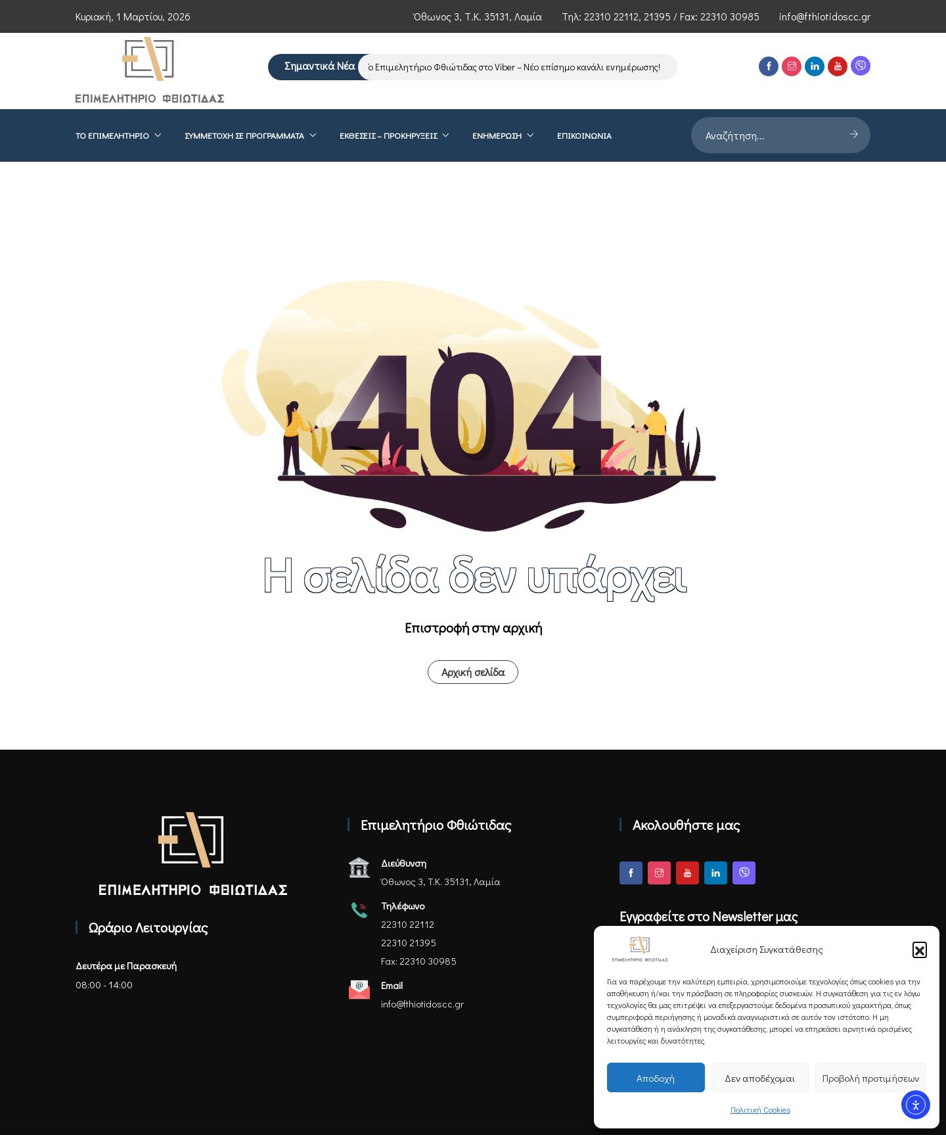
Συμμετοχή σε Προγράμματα (244, 135)
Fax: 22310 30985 (419, 960)
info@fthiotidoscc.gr (824, 16)
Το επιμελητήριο (112, 135)
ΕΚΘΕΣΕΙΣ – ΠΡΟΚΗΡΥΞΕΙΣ (388, 135)
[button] (919, 948)
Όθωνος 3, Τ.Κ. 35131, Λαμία (478, 16)
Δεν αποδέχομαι (760, 1077)
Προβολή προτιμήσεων (870, 1077)
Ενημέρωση (497, 135)
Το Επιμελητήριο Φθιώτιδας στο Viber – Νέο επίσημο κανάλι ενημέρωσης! (516, 66)
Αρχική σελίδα (473, 672)
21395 (657, 16)
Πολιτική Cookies (760, 1109)
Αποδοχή (656, 1077)
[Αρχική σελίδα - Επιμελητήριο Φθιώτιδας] (193, 854)
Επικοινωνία (584, 135)
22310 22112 (611, 16)
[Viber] (860, 66)
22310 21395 (408, 942)
